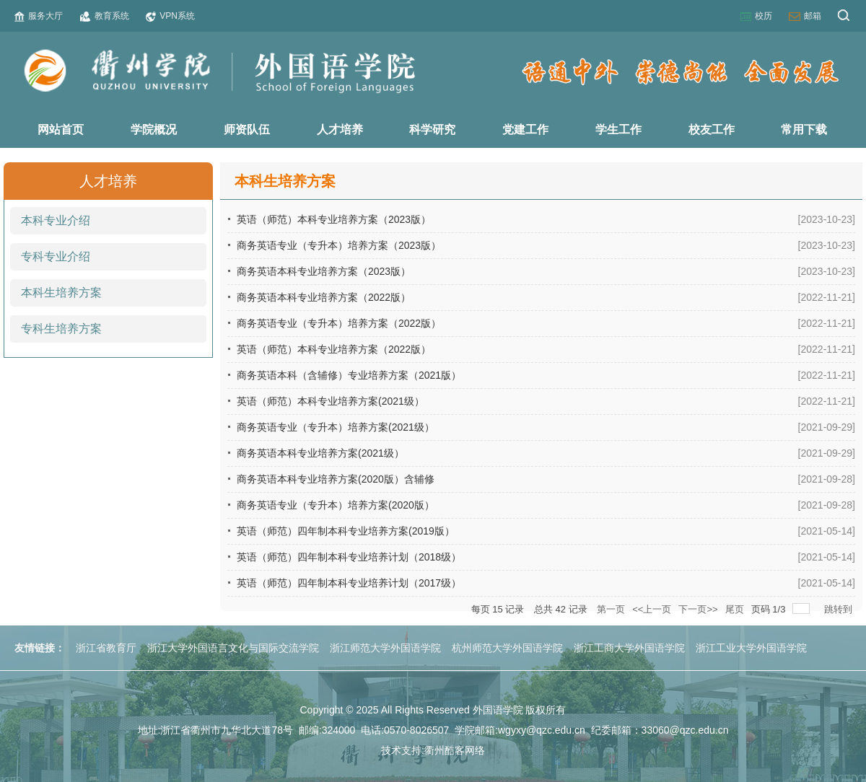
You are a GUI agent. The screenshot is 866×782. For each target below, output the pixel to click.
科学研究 (432, 129)
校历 (756, 16)
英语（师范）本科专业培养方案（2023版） (334, 219)
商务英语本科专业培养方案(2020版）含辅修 (335, 479)
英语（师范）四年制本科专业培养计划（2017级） (349, 583)
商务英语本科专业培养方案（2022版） (324, 297)
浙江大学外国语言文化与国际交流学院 (233, 648)
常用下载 (804, 129)
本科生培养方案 (61, 292)
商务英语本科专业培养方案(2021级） (320, 453)
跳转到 (839, 609)
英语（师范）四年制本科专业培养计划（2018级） (349, 557)
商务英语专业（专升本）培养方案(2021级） (335, 427)
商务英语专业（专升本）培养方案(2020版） (335, 505)
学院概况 (154, 129)
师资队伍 (247, 129)
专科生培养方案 (61, 328)
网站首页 (61, 129)
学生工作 (618, 129)
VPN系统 (170, 16)
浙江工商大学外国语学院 (629, 648)
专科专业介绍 (55, 256)
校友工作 (711, 129)
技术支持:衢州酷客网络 (433, 750)
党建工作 (525, 129)
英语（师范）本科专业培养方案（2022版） (334, 349)
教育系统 (104, 16)
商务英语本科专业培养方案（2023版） (324, 271)
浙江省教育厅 (106, 648)
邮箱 (805, 16)
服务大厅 (38, 16)
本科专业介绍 (55, 220)
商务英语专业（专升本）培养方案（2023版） (339, 245)
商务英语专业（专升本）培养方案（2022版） (339, 323)
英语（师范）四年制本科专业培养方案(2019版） (346, 531)
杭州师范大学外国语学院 (507, 648)
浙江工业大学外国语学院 (751, 648)
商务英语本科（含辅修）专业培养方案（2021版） (349, 375)
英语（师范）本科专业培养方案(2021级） (330, 401)
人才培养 (340, 129)
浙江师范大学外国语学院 (385, 648)
